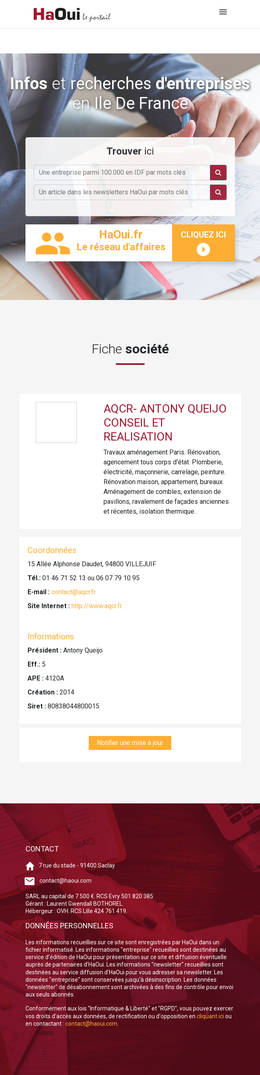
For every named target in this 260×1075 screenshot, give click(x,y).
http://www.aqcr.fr (96, 606)
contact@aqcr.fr (73, 592)
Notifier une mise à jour (130, 743)
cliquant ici (211, 1016)
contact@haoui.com (65, 880)
